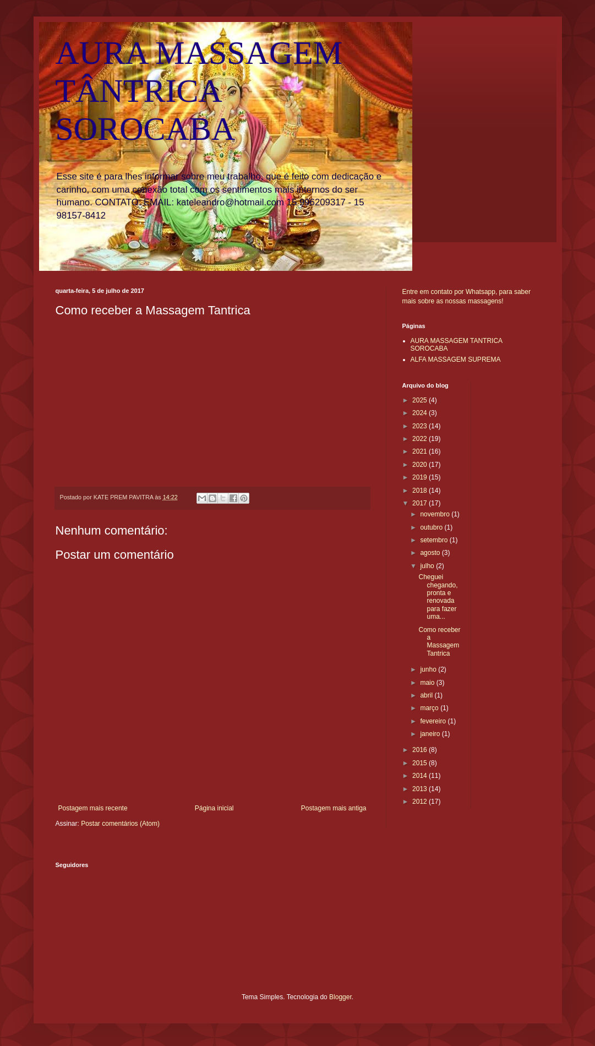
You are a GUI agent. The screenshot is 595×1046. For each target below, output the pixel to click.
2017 (420, 503)
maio (428, 683)
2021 (420, 451)
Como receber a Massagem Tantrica (439, 641)
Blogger (340, 997)
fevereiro (433, 721)
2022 (420, 439)
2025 (420, 400)
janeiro (430, 734)
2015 (420, 763)
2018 (420, 490)
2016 (420, 750)
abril (427, 695)
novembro (435, 514)
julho (428, 566)
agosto (430, 553)
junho (429, 669)
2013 (420, 789)
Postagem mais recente (93, 808)
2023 (420, 426)
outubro (432, 527)
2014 (420, 776)
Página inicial (214, 808)
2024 (420, 413)
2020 (420, 464)
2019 (420, 477)
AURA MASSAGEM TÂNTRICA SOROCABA (199, 91)
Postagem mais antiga (334, 808)
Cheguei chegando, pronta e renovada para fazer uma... (437, 596)
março (430, 708)
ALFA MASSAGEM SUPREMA (456, 359)
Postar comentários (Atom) (120, 823)
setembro (434, 540)
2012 (420, 801)
